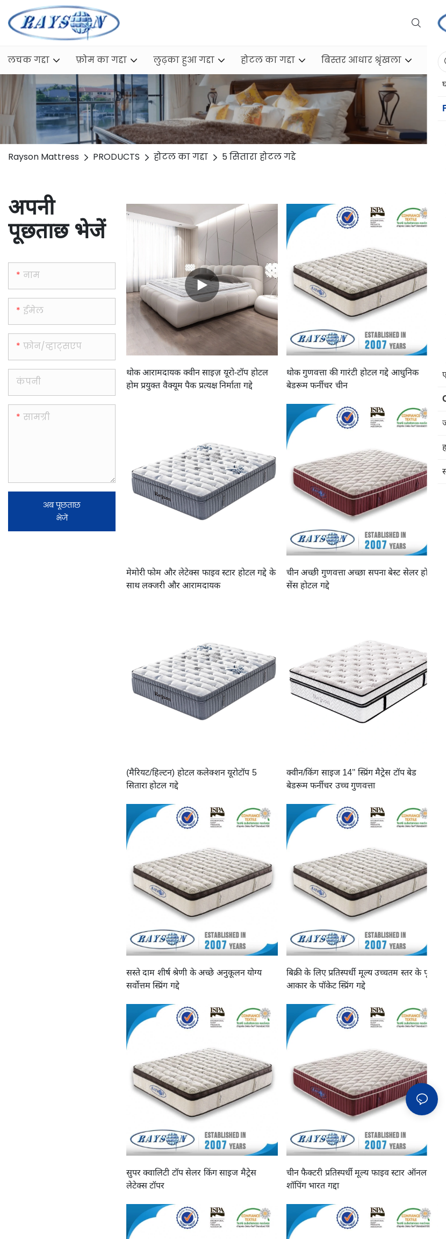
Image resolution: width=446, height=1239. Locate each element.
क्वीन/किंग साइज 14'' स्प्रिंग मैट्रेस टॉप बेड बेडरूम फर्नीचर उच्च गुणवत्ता (351, 779)
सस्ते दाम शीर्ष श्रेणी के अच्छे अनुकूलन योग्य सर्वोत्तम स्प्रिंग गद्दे (194, 979)
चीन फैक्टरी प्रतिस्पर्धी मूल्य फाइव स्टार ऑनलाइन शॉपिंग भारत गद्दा (362, 1179)
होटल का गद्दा (181, 157)
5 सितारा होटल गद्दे (259, 157)
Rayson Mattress (43, 157)
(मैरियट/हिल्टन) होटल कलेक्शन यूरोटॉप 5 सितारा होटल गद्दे (191, 779)
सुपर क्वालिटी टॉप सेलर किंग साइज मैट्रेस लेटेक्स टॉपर (191, 1179)
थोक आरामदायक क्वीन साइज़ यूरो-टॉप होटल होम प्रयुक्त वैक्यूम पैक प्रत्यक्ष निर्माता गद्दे (197, 379)
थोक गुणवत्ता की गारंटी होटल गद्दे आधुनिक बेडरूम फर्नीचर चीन (352, 379)
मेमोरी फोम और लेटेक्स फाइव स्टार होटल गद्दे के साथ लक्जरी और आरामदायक (201, 579)
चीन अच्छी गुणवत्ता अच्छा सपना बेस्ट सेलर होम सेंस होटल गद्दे (359, 579)
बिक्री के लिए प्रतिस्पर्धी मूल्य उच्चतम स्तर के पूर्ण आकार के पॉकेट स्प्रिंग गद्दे (360, 979)
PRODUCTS (116, 157)
